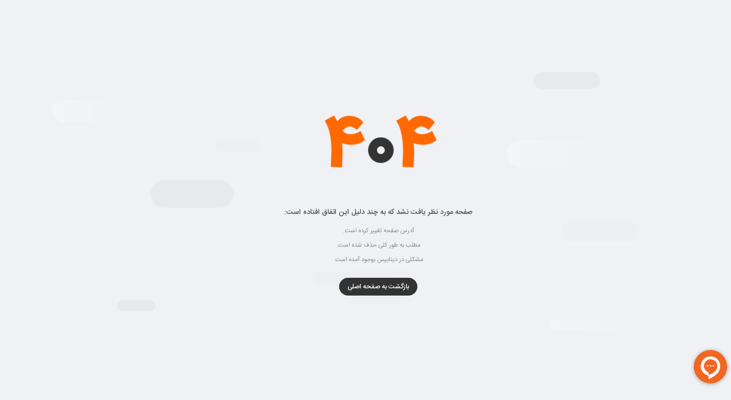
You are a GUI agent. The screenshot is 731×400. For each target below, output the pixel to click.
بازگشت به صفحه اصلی (365, 286)
